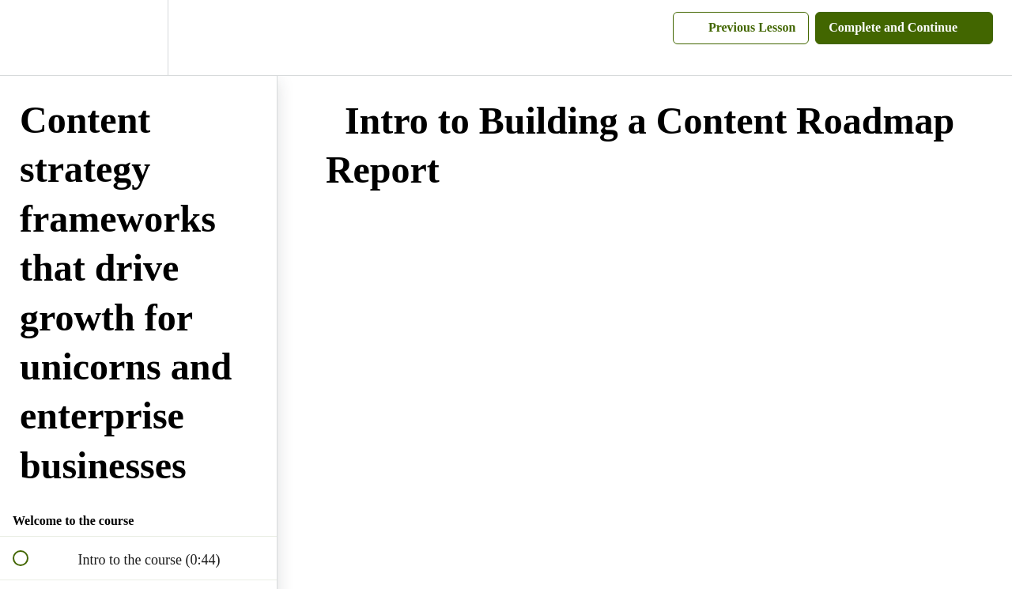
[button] (29, 37)
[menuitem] (138, 37)
